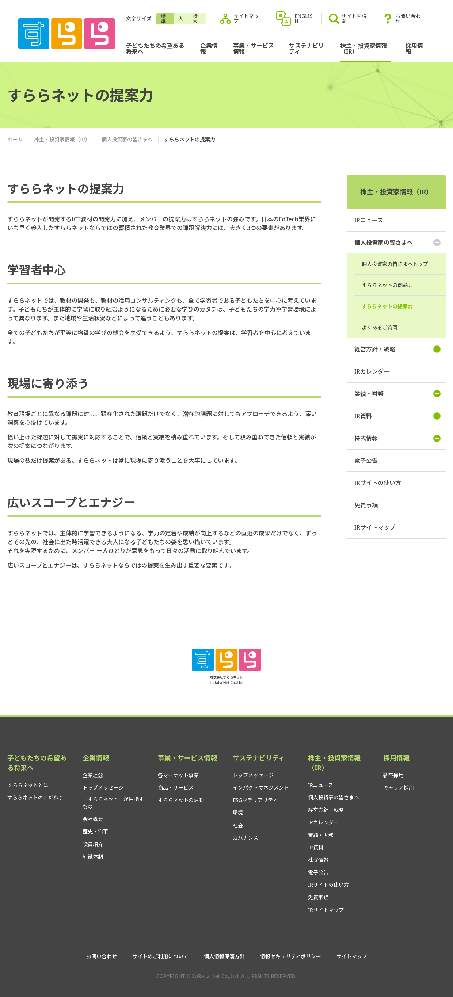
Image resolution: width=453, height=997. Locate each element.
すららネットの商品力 (387, 285)
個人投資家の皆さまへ (127, 139)
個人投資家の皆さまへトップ (395, 263)
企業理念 (93, 775)
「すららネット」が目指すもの (113, 802)
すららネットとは (27, 785)
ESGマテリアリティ (255, 800)
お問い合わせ (408, 18)
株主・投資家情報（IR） (363, 49)
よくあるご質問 (379, 327)
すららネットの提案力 (387, 306)
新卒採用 (393, 775)
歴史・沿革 (95, 831)
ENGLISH (303, 18)
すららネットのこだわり (35, 797)
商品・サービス (176, 787)
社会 (238, 825)
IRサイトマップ (374, 527)
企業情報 (209, 49)
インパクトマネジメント (261, 787)
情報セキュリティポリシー (290, 956)
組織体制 (93, 856)
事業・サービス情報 (253, 49)
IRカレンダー (371, 371)
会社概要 (93, 818)
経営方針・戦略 (397, 349)
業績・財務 (397, 394)
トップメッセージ (103, 787)
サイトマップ (246, 18)
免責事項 (366, 505)
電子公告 (366, 461)
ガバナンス (245, 837)
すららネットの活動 (181, 800)
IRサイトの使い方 (377, 483)
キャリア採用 (398, 787)
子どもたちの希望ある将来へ (155, 49)
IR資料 (397, 416)
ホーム (15, 139)
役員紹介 (93, 844)
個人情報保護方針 (224, 956)
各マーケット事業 (178, 775)
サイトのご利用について (160, 956)
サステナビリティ (306, 49)
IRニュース (368, 220)
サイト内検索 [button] (348, 18)
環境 (238, 812)
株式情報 (397, 438)
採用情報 (414, 49)
